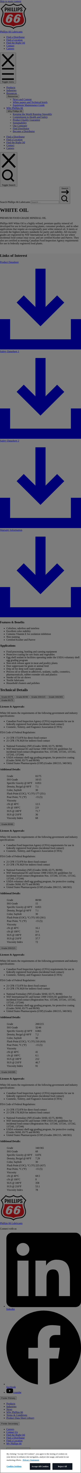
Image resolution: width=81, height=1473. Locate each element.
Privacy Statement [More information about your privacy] (31, 1460)
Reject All (62, 1466)
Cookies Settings (14, 1466)
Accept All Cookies (40, 1466)
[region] (40, 1461)
